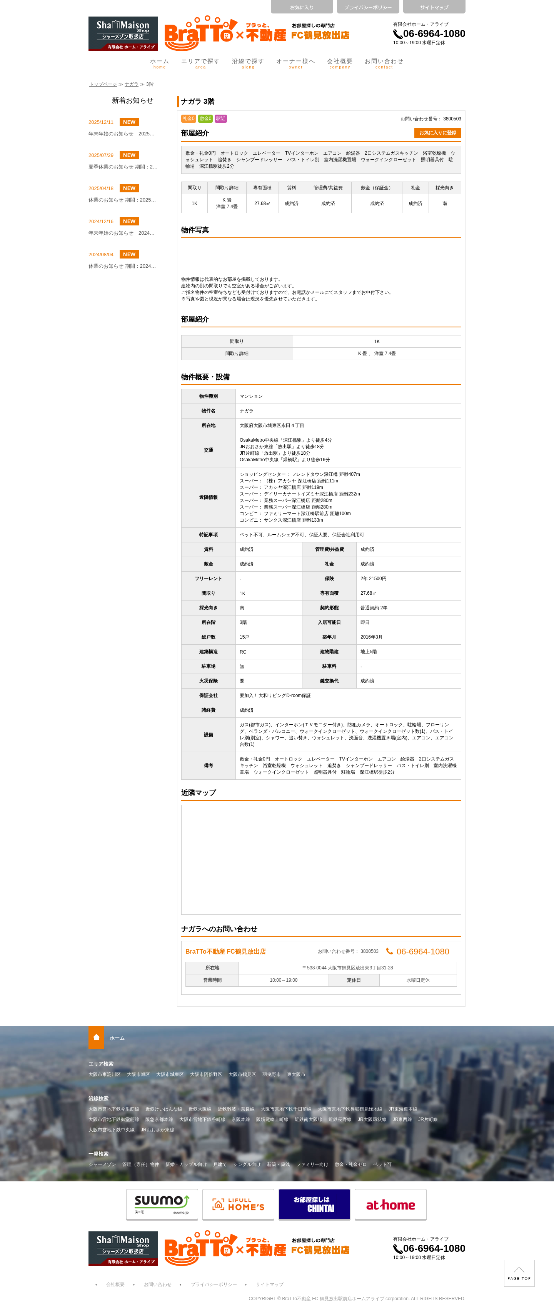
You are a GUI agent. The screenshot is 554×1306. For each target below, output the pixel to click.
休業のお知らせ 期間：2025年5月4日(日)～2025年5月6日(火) (123, 200)
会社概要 (340, 63)
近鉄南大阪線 (308, 1119)
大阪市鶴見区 (242, 1074)
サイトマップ (270, 1284)
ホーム (160, 63)
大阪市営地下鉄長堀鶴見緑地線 (350, 1109)
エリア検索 (100, 1064)
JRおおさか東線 (157, 1130)
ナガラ (131, 84)
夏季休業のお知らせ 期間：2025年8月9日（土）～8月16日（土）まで (123, 167)
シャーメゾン (102, 1164)
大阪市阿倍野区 (206, 1074)
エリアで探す (200, 63)
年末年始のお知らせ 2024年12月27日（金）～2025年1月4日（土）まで (123, 233)
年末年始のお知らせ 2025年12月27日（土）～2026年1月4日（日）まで (123, 134)
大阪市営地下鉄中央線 (111, 1130)
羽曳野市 (271, 1074)
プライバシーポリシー (214, 1284)
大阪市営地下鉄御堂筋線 (113, 1119)
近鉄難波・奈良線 (236, 1109)
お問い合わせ (384, 63)
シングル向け (247, 1164)
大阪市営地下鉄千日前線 (286, 1109)
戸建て (220, 1164)
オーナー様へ (295, 63)
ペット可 (382, 1164)
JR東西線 (402, 1119)
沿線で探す (248, 63)
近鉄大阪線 (200, 1109)
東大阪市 (296, 1074)
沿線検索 (98, 1098)
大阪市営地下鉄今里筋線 (113, 1109)
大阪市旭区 (138, 1074)
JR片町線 (428, 1119)
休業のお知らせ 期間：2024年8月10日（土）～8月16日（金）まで (123, 266)
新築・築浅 (278, 1164)
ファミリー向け (312, 1164)
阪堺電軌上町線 (272, 1119)
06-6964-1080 (429, 33)
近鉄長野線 (340, 1119)
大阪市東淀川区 (104, 1074)
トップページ (103, 84)
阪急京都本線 (159, 1119)
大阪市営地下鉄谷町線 (202, 1119)
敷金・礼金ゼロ (351, 1164)
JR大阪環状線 (372, 1119)
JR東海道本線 (403, 1109)
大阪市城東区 (170, 1074)
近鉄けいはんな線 (163, 1109)
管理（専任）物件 (140, 1164)
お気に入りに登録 (437, 132)
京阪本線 (241, 1119)
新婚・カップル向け (186, 1164)
